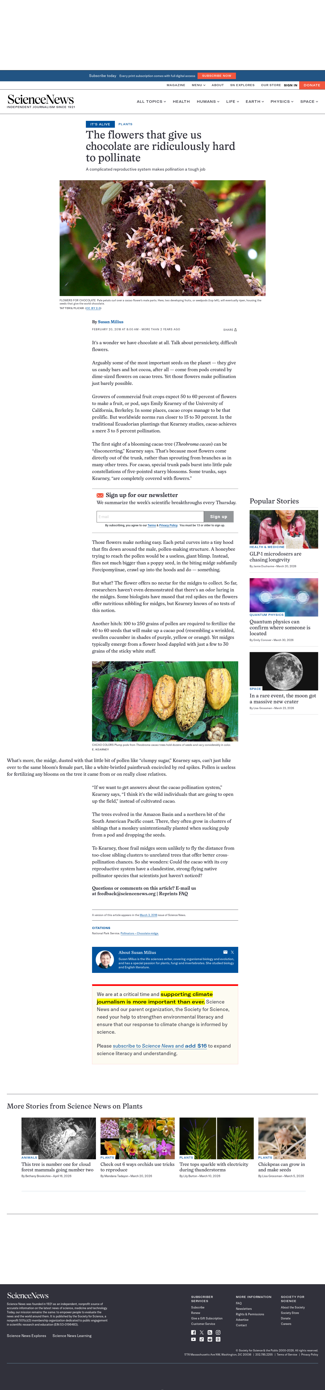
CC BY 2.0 (93, 308)
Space (309, 102)
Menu (198, 85)
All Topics (151, 102)
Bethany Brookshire (38, 1176)
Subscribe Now (216, 75)
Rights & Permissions (250, 1314)
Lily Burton (190, 1176)
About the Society (293, 1307)
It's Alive (100, 124)
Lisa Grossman (263, 708)
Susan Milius (110, 322)
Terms (152, 525)
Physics (282, 102)
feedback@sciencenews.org (126, 894)
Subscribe (197, 1307)
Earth (255, 102)
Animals (29, 1157)
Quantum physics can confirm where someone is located (280, 628)
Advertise (242, 1319)
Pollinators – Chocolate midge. (140, 933)
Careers (286, 1324)
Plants (125, 124)
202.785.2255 (264, 1354)
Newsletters (244, 1309)
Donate (312, 85)
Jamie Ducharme (264, 566)
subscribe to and (160, 1046)
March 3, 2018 (148, 915)
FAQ (239, 1303)
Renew (195, 1313)
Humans (208, 102)
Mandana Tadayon (116, 1176)
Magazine (176, 85)
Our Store (271, 85)
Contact (241, 1325)
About (218, 85)
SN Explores (242, 85)
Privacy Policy (168, 525)
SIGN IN (290, 85)
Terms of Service (287, 1354)
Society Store (290, 1313)
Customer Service (203, 1324)
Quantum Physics (267, 615)
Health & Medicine (267, 547)
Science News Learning (72, 1335)
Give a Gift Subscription (206, 1318)
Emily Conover (262, 640)
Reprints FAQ (173, 894)
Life (232, 102)
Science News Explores (26, 1335)
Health (181, 102)
